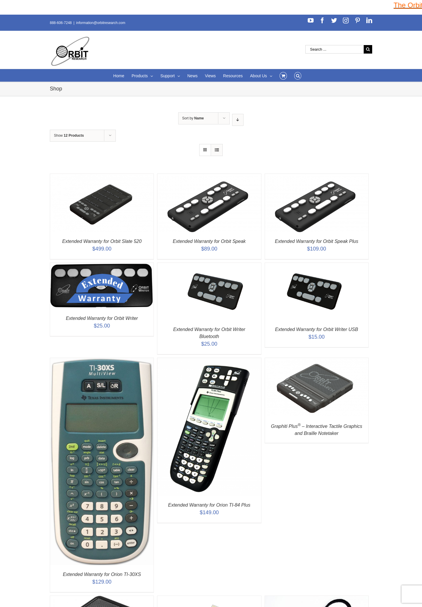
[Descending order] (238, 120)
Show (69, 135)
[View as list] (216, 150)
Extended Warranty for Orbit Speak (209, 241)
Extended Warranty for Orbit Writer (102, 318)
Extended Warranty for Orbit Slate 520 (102, 241)
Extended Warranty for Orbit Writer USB (316, 329)
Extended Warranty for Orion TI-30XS (102, 574)
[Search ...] (334, 49)
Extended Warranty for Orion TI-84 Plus (209, 505)
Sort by (193, 118)
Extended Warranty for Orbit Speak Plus (316, 241)
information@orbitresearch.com (100, 23)
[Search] (298, 75)
